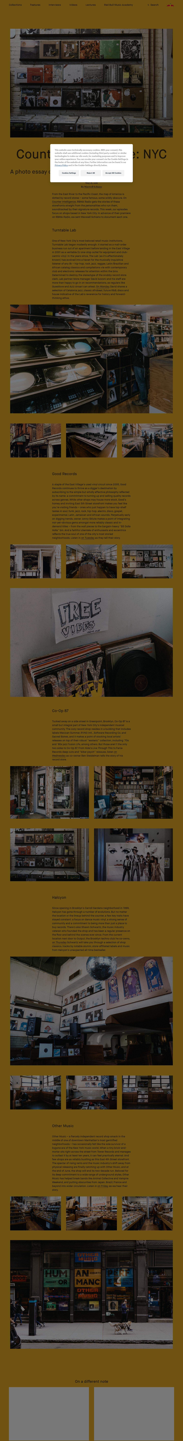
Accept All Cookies (113, 173)
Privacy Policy (61, 165)
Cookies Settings (69, 173)
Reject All (91, 173)
